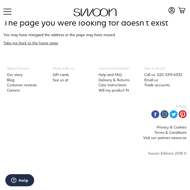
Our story (14, 74)
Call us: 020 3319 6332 (163, 74)
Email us (151, 80)
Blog (11, 80)
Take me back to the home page (30, 43)
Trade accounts (157, 85)
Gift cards (61, 74)
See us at (60, 80)
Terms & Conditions (170, 132)
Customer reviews (22, 85)
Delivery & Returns (114, 80)
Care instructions (112, 85)
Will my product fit (113, 90)
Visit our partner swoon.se (165, 137)
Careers (13, 90)
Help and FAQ (110, 74)
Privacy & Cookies (172, 127)
